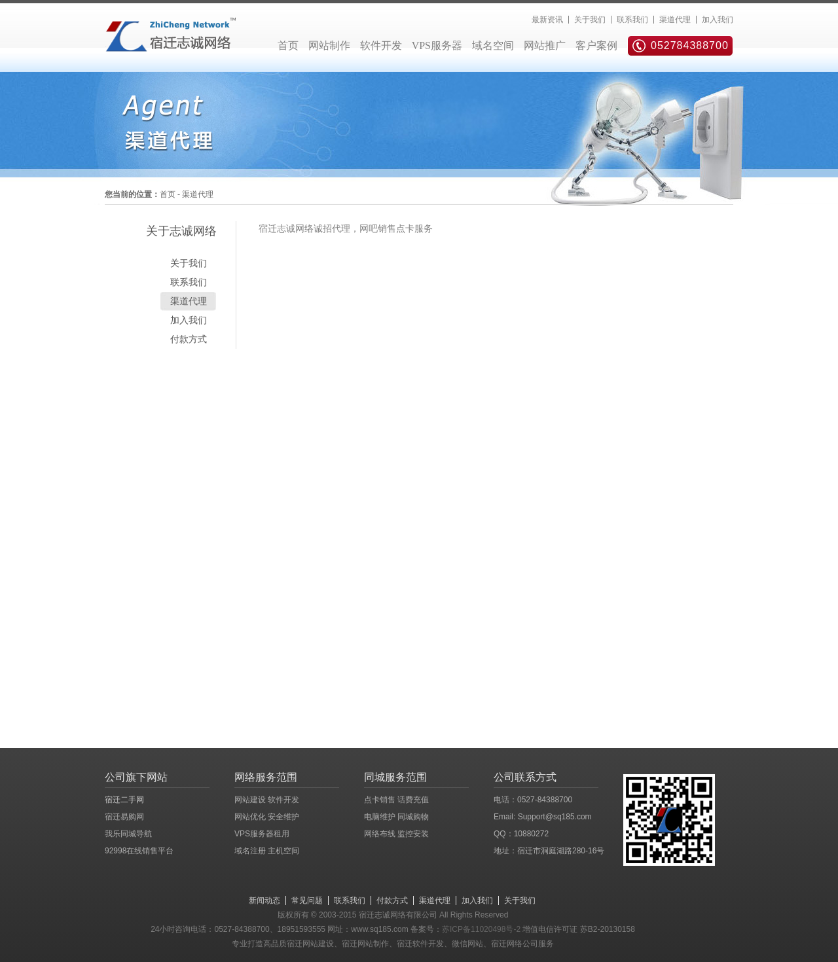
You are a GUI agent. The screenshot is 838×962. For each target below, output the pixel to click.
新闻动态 (264, 900)
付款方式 (188, 339)
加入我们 (717, 19)
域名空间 (493, 45)
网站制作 (329, 45)
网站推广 (545, 45)
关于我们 (590, 19)
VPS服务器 (437, 45)
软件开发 (381, 45)
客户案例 (596, 45)
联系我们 (632, 19)
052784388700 (690, 45)
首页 (288, 45)
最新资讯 (547, 19)
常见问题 (307, 900)
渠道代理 (675, 19)
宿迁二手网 (124, 799)
